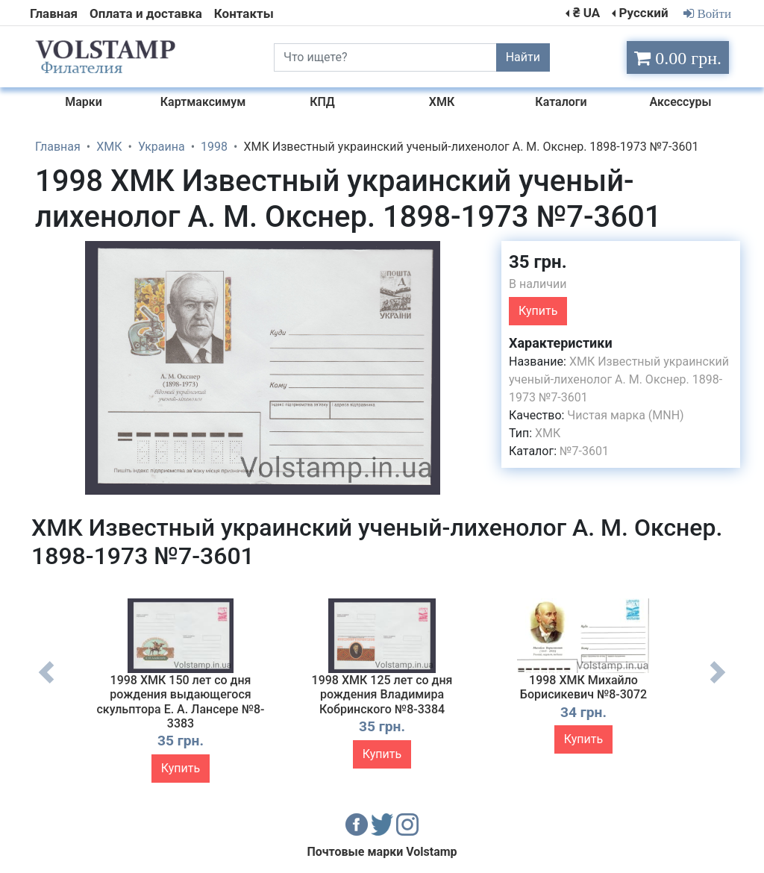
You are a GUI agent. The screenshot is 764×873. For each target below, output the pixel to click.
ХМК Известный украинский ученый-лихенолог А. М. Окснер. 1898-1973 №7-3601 (619, 379)
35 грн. (538, 261)
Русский (643, 12)
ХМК (547, 433)
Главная (54, 13)
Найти (523, 57)
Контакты (244, 13)
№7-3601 (584, 451)
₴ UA (586, 12)
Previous (46, 683)
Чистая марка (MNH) (625, 415)
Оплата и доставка (146, 13)
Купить (538, 311)
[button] (477, 254)
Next (718, 683)
